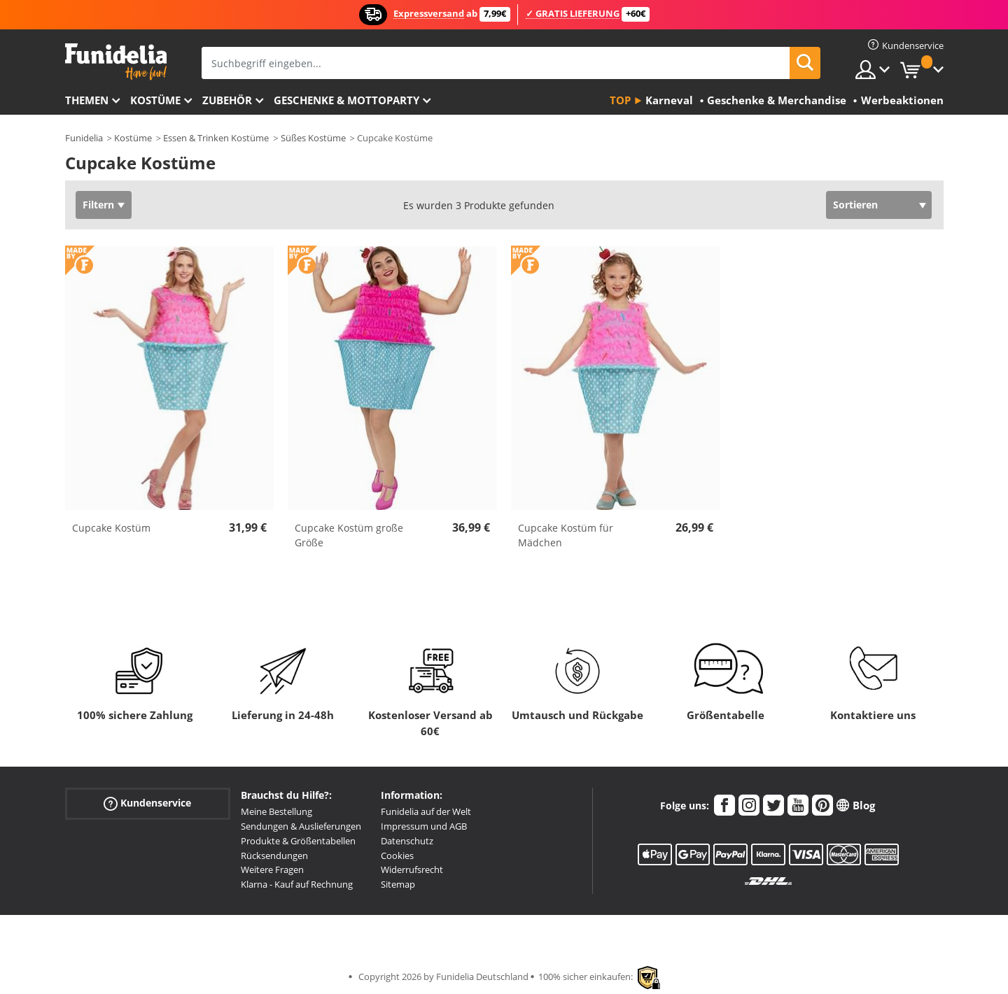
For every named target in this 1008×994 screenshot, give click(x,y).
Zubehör (227, 100)
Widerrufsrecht (412, 869)
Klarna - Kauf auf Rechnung (297, 884)
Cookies (397, 855)
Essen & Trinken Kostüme (216, 138)
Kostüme (155, 100)
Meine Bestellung (276, 811)
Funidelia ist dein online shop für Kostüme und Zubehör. (116, 61)
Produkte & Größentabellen (298, 841)
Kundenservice (147, 803)
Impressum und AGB (424, 826)
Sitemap (398, 884)
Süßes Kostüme (313, 138)
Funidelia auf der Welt (426, 811)
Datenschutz (407, 841)
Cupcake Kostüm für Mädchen (565, 535)
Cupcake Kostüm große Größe (349, 535)
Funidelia (84, 138)
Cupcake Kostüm (111, 527)
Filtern (98, 204)
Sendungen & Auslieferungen (301, 826)
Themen (86, 100)
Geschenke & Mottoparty (346, 100)
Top (620, 100)
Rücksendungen (274, 855)
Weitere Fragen (272, 869)
